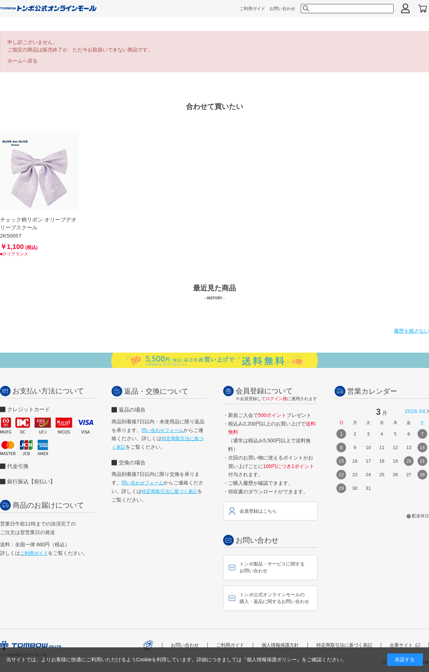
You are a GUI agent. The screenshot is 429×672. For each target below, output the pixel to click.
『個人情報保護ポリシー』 (272, 659)
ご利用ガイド (252, 8)
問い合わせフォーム (162, 430)
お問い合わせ (282, 8)
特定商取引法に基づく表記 (169, 491)
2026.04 (415, 411)
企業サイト (405, 645)
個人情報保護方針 (280, 645)
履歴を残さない (411, 331)
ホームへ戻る (23, 61)
